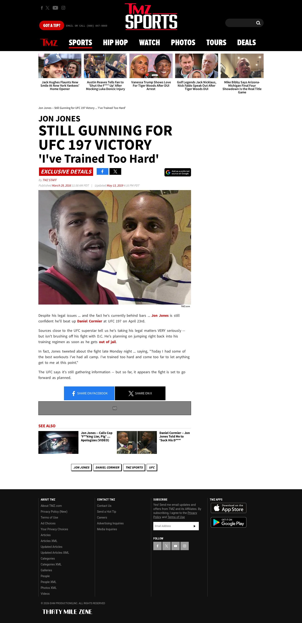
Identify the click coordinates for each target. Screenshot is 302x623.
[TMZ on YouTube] (175, 546)
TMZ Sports (134, 467)
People (45, 576)
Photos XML (49, 588)
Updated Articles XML (55, 552)
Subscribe (194, 526)
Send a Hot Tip (106, 511)
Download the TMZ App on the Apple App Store (228, 508)
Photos (183, 43)
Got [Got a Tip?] (51, 25)
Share (89, 393)
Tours (216, 43)
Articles (46, 535)
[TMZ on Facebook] (41, 8)
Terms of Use (49, 517)
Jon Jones (81, 467)
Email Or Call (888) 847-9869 (86, 25)
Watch (149, 43)
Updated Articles (51, 546)
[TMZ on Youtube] (55, 8)
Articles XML (49, 541)
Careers (102, 517)
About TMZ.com (51, 505)
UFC (152, 467)
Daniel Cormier (107, 467)
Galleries (46, 570)
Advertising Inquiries (110, 523)
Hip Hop (115, 43)
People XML (48, 582)
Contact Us (104, 505)
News (49, 42)
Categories (48, 558)
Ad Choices (48, 523)
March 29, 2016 (62, 185)
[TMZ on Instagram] (63, 7)
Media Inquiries (107, 529)
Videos (45, 593)
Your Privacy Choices (54, 529)
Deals (246, 43)
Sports (80, 43)
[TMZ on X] (48, 8)
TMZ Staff (49, 180)
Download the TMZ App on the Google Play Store (228, 522)
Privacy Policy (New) (54, 511)
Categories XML (51, 564)
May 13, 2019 (115, 185)
